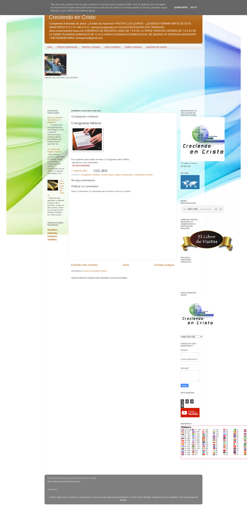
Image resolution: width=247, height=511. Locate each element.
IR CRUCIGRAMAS (81, 166)
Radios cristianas (133, 47)
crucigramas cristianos (90, 175)
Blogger (123, 500)
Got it (193, 7)
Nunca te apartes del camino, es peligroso (55, 119)
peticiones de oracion (156, 47)
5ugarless (174, 497)
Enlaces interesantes (67, 47)
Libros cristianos (112, 47)
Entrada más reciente (84, 264)
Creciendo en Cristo (72, 17)
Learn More (181, 7)
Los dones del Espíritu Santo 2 (54, 150)
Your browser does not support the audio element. (203, 209)
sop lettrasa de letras (143, 175)
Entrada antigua (164, 264)
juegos (118, 175)
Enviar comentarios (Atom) (95, 271)
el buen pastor (108, 175)
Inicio (49, 47)
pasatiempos (127, 175)
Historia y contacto (91, 47)
